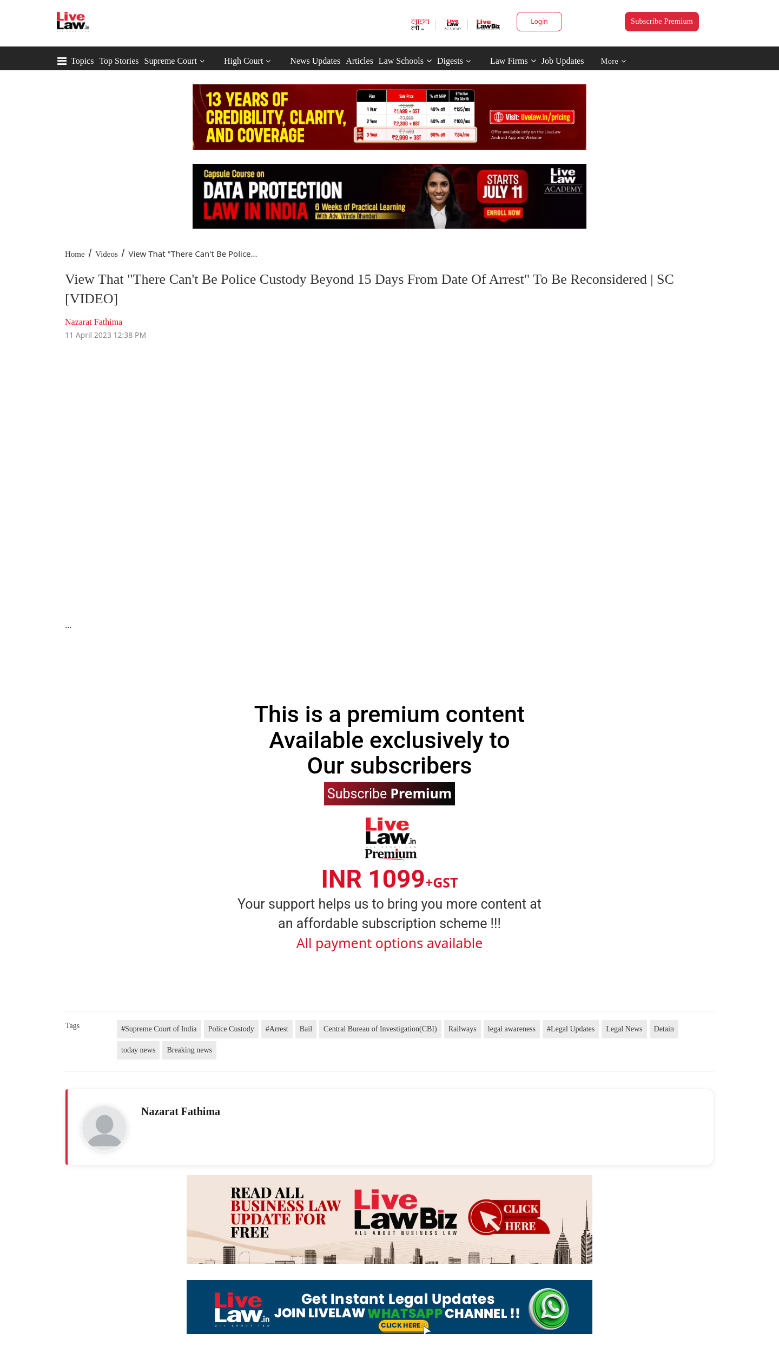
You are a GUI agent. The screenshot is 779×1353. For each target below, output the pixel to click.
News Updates (315, 60)
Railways (462, 1029)
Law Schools (405, 60)
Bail (306, 1029)
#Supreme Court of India (159, 1029)
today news (138, 1050)
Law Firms (513, 60)
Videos (106, 254)
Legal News (624, 1029)
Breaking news (189, 1050)
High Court (243, 60)
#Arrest (277, 1029)
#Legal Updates (571, 1029)
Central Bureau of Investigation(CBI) (380, 1029)
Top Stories (118, 60)
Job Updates (563, 60)
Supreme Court (170, 60)
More (613, 61)
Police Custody (231, 1029)
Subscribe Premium (662, 21)
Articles (359, 60)
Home (75, 254)
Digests (450, 60)
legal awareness (512, 1029)
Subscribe (389, 793)
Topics (82, 60)
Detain (664, 1029)
